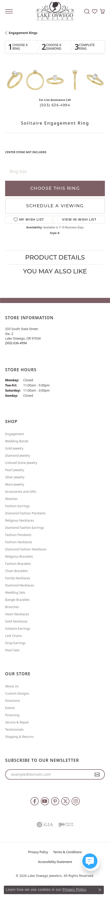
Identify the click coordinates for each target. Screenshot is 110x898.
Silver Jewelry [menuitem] (14, 477)
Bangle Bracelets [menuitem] (17, 600)
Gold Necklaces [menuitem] (16, 621)
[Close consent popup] (99, 889)
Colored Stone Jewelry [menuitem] (21, 463)
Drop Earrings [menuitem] (15, 643)
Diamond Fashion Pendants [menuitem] (25, 513)
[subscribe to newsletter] (97, 774)
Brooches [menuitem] (12, 607)
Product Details (55, 257)
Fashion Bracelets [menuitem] (18, 564)
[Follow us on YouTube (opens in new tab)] (45, 801)
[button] (86, 11)
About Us (12, 686)
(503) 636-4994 (55, 105)
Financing (12, 715)
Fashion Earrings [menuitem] (17, 506)
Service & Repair (17, 722)
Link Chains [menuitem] (13, 636)
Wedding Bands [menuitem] (16, 441)
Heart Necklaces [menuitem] (17, 614)
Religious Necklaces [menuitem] (19, 520)
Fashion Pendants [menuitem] (18, 535)
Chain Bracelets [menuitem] (16, 571)
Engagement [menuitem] (14, 434)
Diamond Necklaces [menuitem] (19, 585)
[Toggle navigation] (9, 11)
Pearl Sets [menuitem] (12, 650)
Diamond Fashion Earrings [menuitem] (24, 527)
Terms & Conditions (67, 852)
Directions (12, 700)
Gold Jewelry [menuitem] (14, 448)
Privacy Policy (38, 852)
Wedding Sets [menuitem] (15, 592)
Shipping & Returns (19, 737)
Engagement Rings (23, 33)
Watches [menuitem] (11, 499)
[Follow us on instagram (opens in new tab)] (76, 801)
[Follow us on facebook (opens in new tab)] (35, 801)
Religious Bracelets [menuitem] (19, 556)
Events (10, 708)
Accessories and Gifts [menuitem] (20, 491)
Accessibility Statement (55, 862)
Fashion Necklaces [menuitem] (18, 542)
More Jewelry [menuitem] (14, 484)
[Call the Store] (16, 343)
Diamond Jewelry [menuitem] (17, 455)
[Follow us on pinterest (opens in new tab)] (55, 801)
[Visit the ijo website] (66, 824)
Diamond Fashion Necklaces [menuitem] (25, 549)
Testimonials (14, 729)
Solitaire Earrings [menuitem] (17, 628)
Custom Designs (17, 693)
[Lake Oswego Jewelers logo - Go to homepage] (55, 11)
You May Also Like (55, 271)
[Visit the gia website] (45, 824)
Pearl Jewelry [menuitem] (14, 470)
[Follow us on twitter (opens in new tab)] (65, 801)
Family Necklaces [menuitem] (17, 578)
